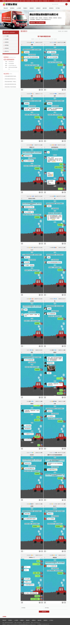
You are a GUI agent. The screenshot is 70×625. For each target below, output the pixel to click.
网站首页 (6, 8)
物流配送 (7, 42)
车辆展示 (25, 8)
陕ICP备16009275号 (46, 624)
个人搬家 (7, 36)
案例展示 (32, 8)
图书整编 (23, 607)
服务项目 (45, 8)
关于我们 (58, 8)
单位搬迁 (7, 39)
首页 (63, 31)
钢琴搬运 (7, 45)
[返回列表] (44, 611)
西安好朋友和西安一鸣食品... (11, 81)
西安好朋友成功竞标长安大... (11, 78)
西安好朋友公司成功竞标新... (11, 86)
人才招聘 (19, 8)
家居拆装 (7, 48)
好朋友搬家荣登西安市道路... (11, 76)
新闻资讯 (51, 8)
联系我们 (12, 8)
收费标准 (38, 8)
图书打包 (7, 51)
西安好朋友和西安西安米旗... (11, 84)
